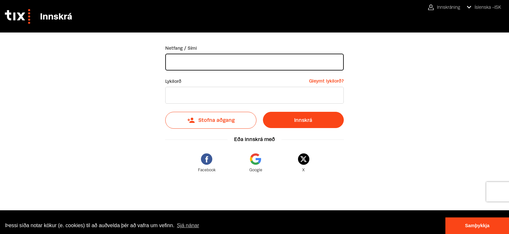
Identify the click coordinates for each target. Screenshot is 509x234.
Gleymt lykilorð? (326, 81)
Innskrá (303, 120)
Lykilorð (173, 81)
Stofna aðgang (211, 120)
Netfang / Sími (181, 48)
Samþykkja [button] (477, 225)
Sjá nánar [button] (188, 225)
